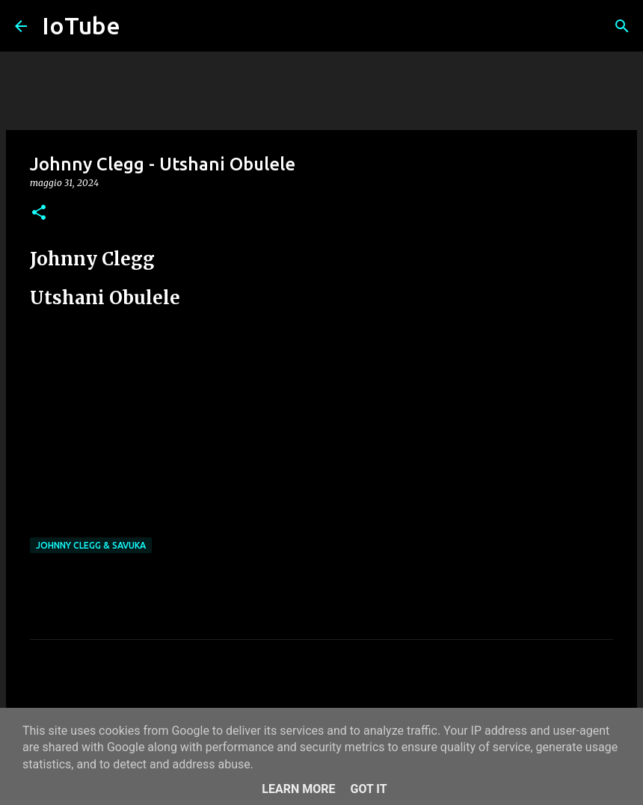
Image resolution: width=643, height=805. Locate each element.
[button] (39, 213)
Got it (368, 789)
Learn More (298, 789)
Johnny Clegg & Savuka (91, 545)
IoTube (81, 25)
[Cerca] (622, 26)
